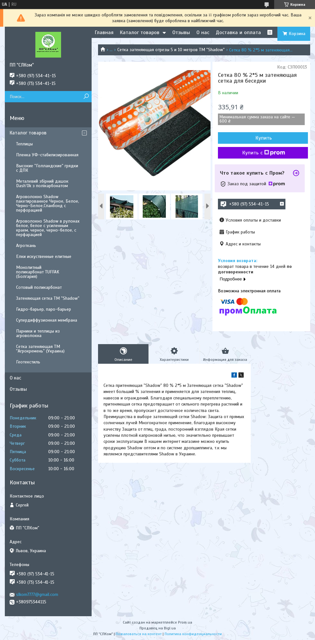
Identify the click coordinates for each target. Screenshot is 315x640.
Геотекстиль (28, 362)
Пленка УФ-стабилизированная (47, 155)
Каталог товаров (139, 32)
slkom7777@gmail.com (37, 594)
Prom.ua (185, 622)
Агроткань (26, 245)
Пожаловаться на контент (139, 634)
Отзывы (181, 32)
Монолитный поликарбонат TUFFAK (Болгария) (37, 272)
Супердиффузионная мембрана (46, 320)
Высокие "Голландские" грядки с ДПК (47, 168)
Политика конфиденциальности (193, 634)
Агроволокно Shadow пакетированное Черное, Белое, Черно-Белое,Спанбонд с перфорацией (47, 203)
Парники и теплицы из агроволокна (38, 333)
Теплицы (24, 144)
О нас (202, 32)
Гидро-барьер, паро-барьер (43, 309)
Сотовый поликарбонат (39, 287)
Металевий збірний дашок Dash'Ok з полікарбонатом (42, 183)
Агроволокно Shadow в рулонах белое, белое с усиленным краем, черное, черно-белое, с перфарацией (47, 227)
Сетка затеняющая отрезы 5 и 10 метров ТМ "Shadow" (171, 49)
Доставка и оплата (238, 32)
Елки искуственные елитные (43, 256)
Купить (264, 138)
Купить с (263, 153)
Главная (104, 32)
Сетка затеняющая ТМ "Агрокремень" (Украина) (40, 349)
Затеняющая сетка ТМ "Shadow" (47, 298)
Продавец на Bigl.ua (158, 628)
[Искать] (86, 96)
